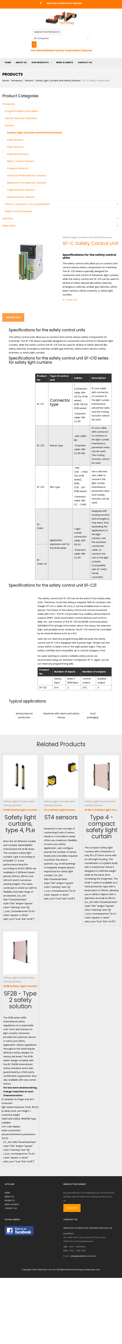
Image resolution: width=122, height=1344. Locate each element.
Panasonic (17, 80)
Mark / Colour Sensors (20, 161)
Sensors (29, 80)
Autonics (7, 218)
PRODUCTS (10, 1200)
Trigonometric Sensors (21, 190)
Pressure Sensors (17, 168)
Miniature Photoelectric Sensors (26, 182)
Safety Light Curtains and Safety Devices (58, 80)
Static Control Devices (18, 211)
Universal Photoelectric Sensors (26, 175)
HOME (8, 62)
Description (13, 317)
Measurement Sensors (21, 197)
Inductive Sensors (18, 154)
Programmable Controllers (21, 111)
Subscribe (72, 1207)
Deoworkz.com (93, 1269)
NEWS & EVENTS (64, 62)
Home (5, 80)
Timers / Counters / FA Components (27, 204)
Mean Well (8, 225)
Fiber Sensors (15, 147)
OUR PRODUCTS (40, 62)
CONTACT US (85, 62)
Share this (70, 299)
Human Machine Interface (21, 118)
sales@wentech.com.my (82, 1256)
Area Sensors (15, 140)
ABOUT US (21, 62)
